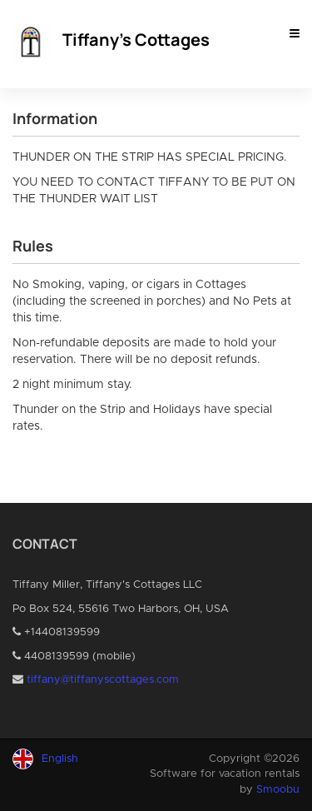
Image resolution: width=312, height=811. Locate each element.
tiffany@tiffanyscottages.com (103, 679)
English (60, 759)
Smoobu (278, 789)
